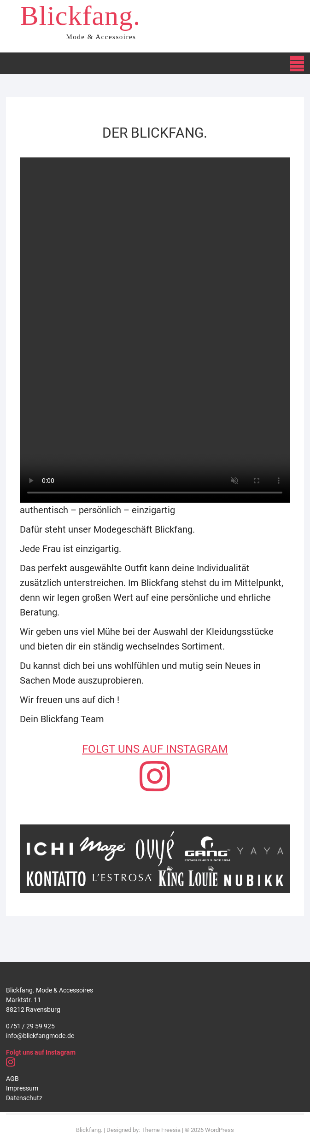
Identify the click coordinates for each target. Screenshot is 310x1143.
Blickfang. (80, 15)
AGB (12, 1078)
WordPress (219, 1129)
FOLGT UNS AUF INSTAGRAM (155, 749)
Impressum (22, 1088)
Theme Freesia (161, 1129)
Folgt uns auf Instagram (41, 1052)
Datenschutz (24, 1098)
